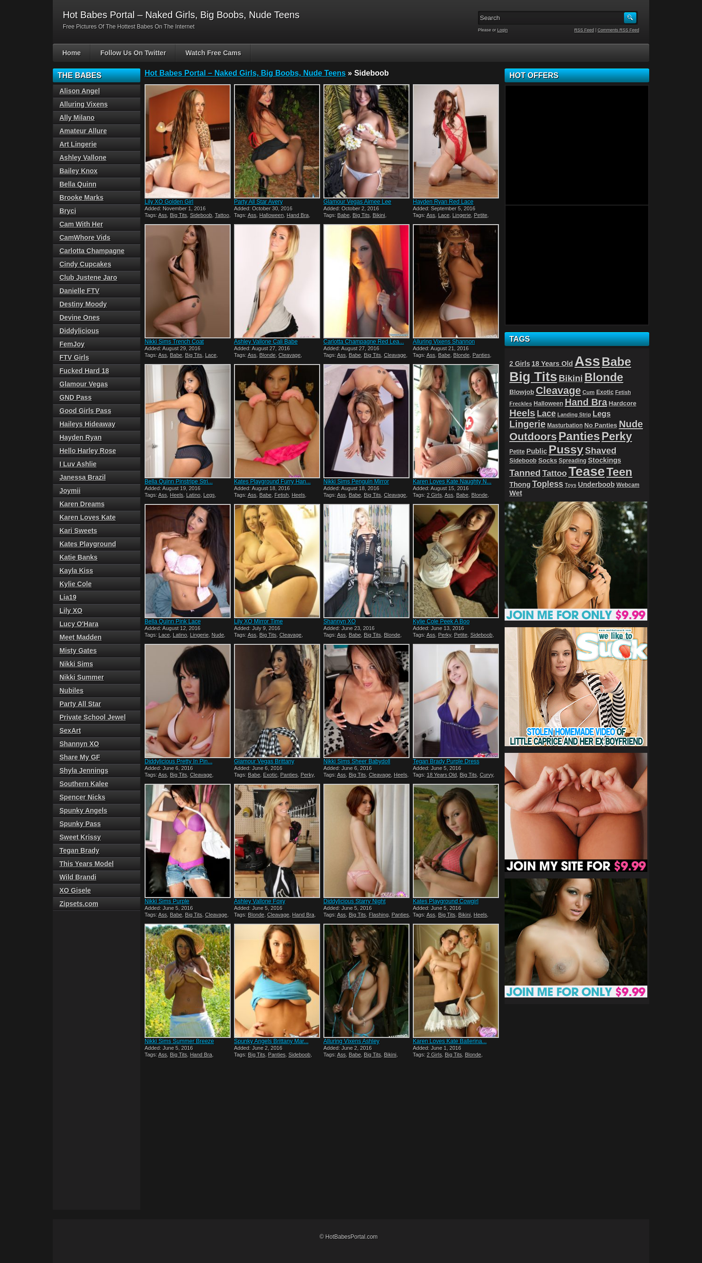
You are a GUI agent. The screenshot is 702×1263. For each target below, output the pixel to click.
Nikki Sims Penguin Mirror (356, 481)
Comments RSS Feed (618, 30)
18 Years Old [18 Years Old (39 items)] (552, 363)
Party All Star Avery (258, 201)
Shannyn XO (339, 621)
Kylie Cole (75, 584)
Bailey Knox (78, 171)
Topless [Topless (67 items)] (547, 484)
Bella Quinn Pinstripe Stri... (179, 481)
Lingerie (461, 215)
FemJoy (72, 344)
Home (71, 53)
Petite (480, 215)
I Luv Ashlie (78, 464)
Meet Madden (80, 637)
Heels (176, 495)
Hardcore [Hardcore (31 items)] (622, 403)
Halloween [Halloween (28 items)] (548, 403)
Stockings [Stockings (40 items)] (604, 460)
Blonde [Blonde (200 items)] (604, 377)
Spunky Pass (80, 824)
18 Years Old (442, 775)
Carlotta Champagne (92, 251)
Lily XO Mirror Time (258, 621)
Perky (444, 635)
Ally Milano (77, 117)
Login (502, 30)
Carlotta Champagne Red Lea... (363, 341)
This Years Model (86, 864)
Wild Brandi (78, 877)
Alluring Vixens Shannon (444, 341)
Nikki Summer (81, 677)
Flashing (379, 915)
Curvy (486, 775)
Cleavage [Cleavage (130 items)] (558, 390)
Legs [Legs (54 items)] (602, 413)
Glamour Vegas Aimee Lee (357, 201)
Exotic (270, 775)
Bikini (378, 215)
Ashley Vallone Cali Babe (266, 341)
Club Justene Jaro (88, 277)
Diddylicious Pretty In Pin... (179, 761)
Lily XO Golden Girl (169, 201)
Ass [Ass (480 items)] (587, 361)
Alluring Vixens (83, 104)
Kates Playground (87, 544)
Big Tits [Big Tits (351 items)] (533, 376)
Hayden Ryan (80, 437)
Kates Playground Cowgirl (445, 901)
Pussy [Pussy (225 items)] (566, 449)
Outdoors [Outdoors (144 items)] (533, 437)
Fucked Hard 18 (84, 371)
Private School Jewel (92, 717)
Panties (481, 355)
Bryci (67, 211)
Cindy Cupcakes (85, 264)
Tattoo (222, 215)
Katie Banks (78, 557)
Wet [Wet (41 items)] (515, 493)
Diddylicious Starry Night (354, 901)
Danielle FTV (79, 291)
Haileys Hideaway (87, 424)
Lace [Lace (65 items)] (546, 413)
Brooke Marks (81, 197)
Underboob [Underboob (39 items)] (596, 484)
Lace (443, 215)
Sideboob (201, 215)
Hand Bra (298, 215)
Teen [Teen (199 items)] (619, 471)
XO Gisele (75, 890)
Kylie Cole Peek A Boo (441, 621)
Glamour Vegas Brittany (264, 761)
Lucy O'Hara (78, 624)
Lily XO (70, 610)
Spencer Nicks (82, 797)
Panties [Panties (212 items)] (579, 436)
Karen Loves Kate (87, 517)
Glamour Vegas (83, 384)
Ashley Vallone (83, 157)
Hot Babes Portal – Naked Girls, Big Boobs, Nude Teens (245, 73)
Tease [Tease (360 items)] (586, 471)
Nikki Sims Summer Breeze (179, 1041)
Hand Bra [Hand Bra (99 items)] (586, 402)
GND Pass (75, 397)
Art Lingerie (78, 144)
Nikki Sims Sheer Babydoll (356, 761)
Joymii (69, 490)
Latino (193, 495)
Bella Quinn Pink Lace (173, 621)
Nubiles (71, 690)
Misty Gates (78, 650)
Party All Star (80, 704)
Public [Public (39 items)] (536, 451)
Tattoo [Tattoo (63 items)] (554, 473)
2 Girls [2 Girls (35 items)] (519, 363)
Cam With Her (81, 224)
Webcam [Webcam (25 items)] (628, 485)
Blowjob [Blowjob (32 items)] (521, 391)
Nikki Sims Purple (167, 901)
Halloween (271, 215)
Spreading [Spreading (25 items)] (572, 460)
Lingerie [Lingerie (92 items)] (527, 424)
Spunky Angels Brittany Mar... (271, 1041)
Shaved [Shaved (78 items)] (600, 450)
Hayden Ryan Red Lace (443, 201)
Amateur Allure (83, 131)
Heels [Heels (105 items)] (522, 413)
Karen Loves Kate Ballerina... (450, 1041)
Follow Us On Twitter (133, 53)
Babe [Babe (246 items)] (616, 361)
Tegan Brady (79, 850)
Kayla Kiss (76, 570)
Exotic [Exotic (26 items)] (605, 392)
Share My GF (79, 757)
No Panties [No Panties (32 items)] (601, 425)
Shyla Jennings (83, 770)
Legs (209, 495)
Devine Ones (79, 317)
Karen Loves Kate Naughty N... (452, 481)
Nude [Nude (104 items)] (631, 424)
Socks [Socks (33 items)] (547, 460)
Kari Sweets (78, 530)
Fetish (281, 495)
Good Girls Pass (85, 410)
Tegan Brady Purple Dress (446, 761)
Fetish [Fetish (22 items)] (623, 392)
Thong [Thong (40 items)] (520, 484)
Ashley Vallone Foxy (259, 901)
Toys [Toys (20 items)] (570, 485)
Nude (218, 635)
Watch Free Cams (213, 53)
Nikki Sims (76, 664)
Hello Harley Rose (87, 450)
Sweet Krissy (80, 837)
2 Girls (434, 495)
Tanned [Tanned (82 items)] (525, 473)
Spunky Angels (83, 810)
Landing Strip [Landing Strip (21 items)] (574, 414)
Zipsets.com (78, 904)
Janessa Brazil (82, 477)
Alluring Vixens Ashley (351, 1041)
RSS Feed (585, 30)
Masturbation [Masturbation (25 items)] (565, 425)
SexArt (70, 730)
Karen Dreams (82, 504)
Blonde (267, 355)
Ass (162, 215)
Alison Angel (79, 91)
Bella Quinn (78, 184)
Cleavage (290, 355)
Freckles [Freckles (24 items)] (520, 403)
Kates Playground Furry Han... (272, 481)
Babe (343, 215)
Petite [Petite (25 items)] (517, 451)
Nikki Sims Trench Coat (174, 341)
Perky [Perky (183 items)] (617, 436)
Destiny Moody (83, 304)
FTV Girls (74, 357)
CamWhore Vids (84, 237)
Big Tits (178, 215)
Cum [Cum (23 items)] (589, 392)
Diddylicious (79, 331)
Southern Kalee (83, 784)
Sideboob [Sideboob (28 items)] (522, 460)
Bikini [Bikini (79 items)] (571, 378)
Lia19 (68, 597)
